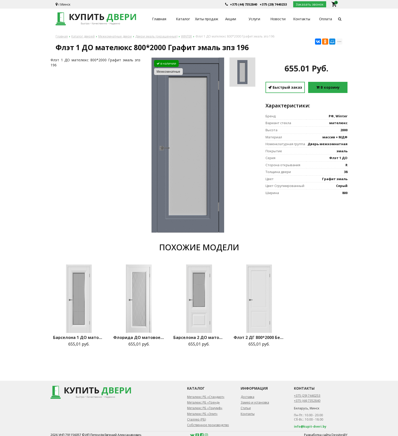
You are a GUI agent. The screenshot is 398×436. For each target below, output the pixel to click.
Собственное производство (208, 425)
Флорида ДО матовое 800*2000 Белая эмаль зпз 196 (138, 337)
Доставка (247, 397)
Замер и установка (255, 402)
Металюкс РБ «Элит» (202, 414)
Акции (230, 18)
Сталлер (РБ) (196, 419)
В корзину (328, 87)
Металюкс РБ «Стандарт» (205, 397)
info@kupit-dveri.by (310, 426)
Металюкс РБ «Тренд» (203, 402)
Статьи (246, 408)
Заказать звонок (310, 4)
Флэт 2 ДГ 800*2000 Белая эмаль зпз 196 (259, 337)
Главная (159, 18)
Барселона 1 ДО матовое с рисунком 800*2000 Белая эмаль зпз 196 (78, 337)
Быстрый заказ (285, 87)
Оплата (325, 18)
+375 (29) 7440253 (273, 4)
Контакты (301, 18)
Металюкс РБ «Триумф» (204, 408)
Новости (278, 18)
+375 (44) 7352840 (243, 4)
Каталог (183, 18)
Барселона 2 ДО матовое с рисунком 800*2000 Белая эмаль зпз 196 (199, 337)
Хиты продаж (206, 18)
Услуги (254, 18)
